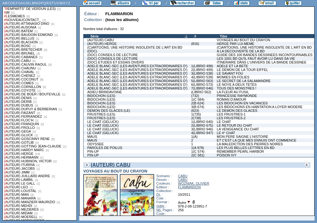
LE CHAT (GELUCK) (103, 122)
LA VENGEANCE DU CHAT (238, 129)
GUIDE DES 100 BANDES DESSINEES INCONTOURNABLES (264, 55)
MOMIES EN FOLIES (233, 77)
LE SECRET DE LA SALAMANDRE (244, 81)
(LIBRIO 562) (201, 92)
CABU (183, 176)
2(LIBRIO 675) (202, 125)
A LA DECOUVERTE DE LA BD (240, 51)
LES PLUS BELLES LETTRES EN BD (245, 148)
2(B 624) (197, 103)
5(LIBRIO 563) (202, 81)
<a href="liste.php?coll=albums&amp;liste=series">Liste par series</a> (39, 110)
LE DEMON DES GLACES (237, 110)
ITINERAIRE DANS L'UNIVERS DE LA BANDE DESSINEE (261, 62)
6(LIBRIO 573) (202, 84)
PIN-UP (93, 151)
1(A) (194, 136)
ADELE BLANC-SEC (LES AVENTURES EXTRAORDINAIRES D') (137, 66)
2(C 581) (197, 155)
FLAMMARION (189, 187)
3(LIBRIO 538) (202, 73)
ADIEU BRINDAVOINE (104, 92)
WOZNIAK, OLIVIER (193, 183)
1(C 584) (197, 99)
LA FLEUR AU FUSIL (233, 92)
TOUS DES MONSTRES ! (236, 88)
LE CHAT (224, 122)
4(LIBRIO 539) (202, 77)
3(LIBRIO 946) (202, 129)
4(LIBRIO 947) (202, 133)
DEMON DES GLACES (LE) (108, 110)
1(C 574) (197, 151)
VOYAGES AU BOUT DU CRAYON (243, 40)
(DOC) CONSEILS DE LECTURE (112, 55)
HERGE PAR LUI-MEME (235, 44)
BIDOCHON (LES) (101, 96)
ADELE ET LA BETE (232, 66)
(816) (195, 44)
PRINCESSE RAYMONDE (237, 96)
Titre (223, 36)
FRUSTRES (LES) (101, 114)
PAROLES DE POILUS (104, 148)
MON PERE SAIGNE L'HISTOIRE (242, 136)
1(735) (196, 114)
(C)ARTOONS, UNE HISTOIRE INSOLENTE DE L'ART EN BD (134, 47)
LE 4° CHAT (226, 133)
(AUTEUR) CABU (100, 40)
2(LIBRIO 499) (202, 70)
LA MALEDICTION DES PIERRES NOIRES (250, 144)
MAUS (92, 136)
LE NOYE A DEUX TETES (237, 84)
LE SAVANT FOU (230, 73)
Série (94, 36)
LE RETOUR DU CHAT (234, 125)
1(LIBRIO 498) (202, 66)
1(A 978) (197, 148)
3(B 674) (197, 107)
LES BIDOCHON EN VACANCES (242, 103)
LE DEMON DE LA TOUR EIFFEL (242, 70)
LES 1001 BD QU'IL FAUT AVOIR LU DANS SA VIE (256, 58)
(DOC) (92, 51)
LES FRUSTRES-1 (231, 114)
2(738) (196, 118)
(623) (195, 110)
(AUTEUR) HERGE (102, 44)
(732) (195, 96)
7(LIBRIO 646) (202, 88)
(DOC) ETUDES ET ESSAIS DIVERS (115, 62)
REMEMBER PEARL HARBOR (240, 151)
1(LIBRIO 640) (202, 122)
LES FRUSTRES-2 (231, 118)
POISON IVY (227, 155)
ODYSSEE (95, 144)
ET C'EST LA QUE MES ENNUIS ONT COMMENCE (256, 140)
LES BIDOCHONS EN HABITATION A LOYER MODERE (259, 107)
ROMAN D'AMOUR (231, 99)
